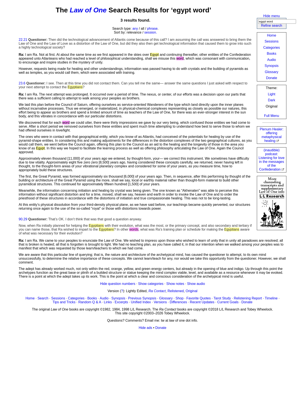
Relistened (176, 291)
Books (271, 53)
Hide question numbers (117, 284)
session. (150, 32)
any (135, 28)
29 (25, 219)
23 (20, 83)
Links (108, 302)
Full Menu (271, 116)
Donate (271, 78)
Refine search (271, 25)
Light (271, 94)
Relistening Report (248, 298)
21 (25, 39)
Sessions (271, 41)
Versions (160, 302)
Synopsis (271, 66)
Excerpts (121, 302)
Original (191, 291)
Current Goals (228, 302)
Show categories (150, 284)
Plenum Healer (271, 135)
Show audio (196, 284)
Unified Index (141, 302)
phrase (152, 28)
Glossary (271, 72)
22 (20, 39)
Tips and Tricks (64, 302)
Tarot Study (222, 298)
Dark (271, 100)
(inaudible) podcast (271, 159)
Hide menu (271, 16)
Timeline (271, 298)
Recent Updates (202, 302)
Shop (179, 298)
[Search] (277, 21)
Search (42, 298)
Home (271, 35)
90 (20, 219)
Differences (178, 302)
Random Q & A (89, 302)
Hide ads (145, 328)
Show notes (175, 284)
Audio (271, 60)
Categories (271, 47)
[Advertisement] (147, 363)
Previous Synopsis (142, 298)
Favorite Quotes (198, 298)
